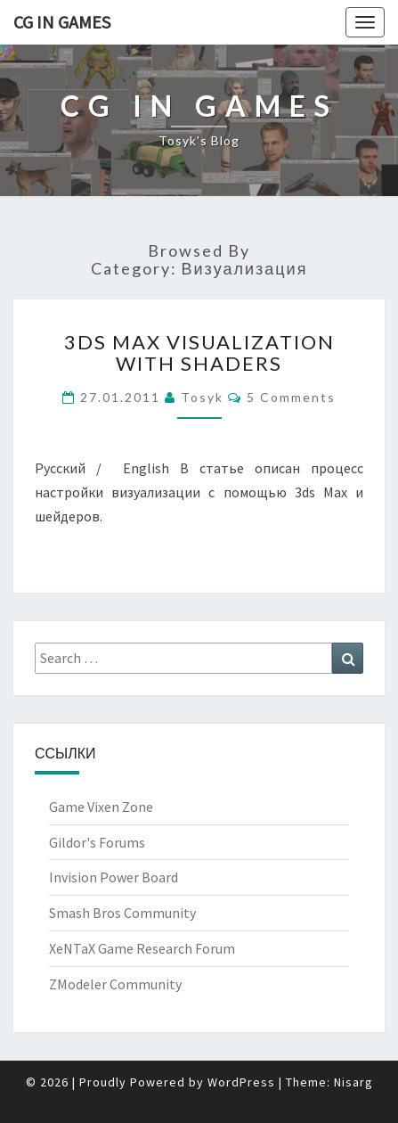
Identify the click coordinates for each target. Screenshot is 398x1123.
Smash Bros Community (122, 913)
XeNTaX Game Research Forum (142, 948)
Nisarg (353, 1082)
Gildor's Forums (97, 842)
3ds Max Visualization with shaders (199, 352)
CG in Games (61, 22)
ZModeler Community (115, 984)
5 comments (291, 397)
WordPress (241, 1082)
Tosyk (202, 397)
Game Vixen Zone (101, 807)
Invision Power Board (113, 877)
